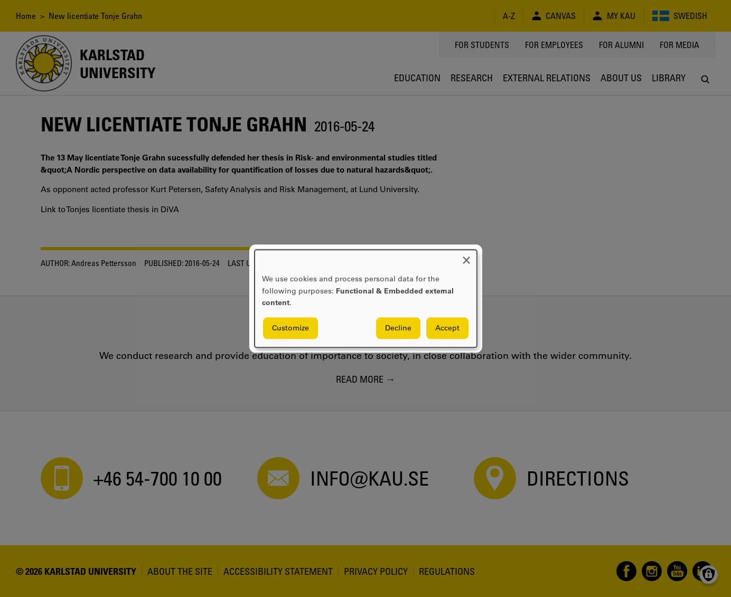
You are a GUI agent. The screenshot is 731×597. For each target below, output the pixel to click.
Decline (398, 328)
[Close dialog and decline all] (466, 256)
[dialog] (366, 298)
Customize (290, 328)
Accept (447, 328)
